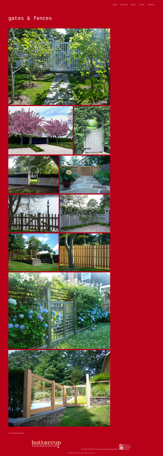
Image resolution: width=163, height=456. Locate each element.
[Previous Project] (16, 433)
